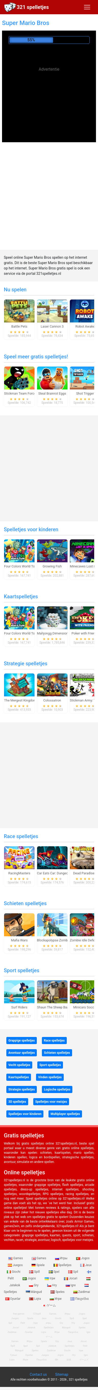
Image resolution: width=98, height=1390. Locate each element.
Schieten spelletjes (25, 903)
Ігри (50, 1278)
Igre (71, 1285)
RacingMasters (19, 873)
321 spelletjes (33, 7)
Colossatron (52, 700)
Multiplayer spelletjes (65, 1114)
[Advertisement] (49, 112)
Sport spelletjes (21, 970)
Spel (54, 1272)
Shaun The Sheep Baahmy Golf (59, 1007)
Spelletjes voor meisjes (51, 1101)
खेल (56, 1359)
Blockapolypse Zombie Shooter (60, 940)
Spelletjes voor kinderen (31, 529)
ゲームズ (84, 1359)
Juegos (15, 1265)
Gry (34, 1285)
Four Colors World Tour (21, 566)
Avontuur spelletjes (21, 1053)
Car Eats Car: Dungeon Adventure (61, 873)
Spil (73, 1272)
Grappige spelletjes (21, 1040)
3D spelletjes (17, 1101)
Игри (56, 1299)
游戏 (69, 1359)
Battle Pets (19, 326)
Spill (35, 1272)
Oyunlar (29, 1332)
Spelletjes (63, 1265)
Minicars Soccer (85, 1007)
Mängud (34, 1292)
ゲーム (49, 1305)
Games (16, 1258)
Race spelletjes (21, 836)
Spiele (38, 1265)
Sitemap (61, 1374)
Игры (61, 1258)
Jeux (86, 1265)
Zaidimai (81, 1292)
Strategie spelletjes (25, 663)
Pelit (23, 1323)
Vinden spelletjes (50, 1077)
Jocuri (71, 1278)
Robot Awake (85, 326)
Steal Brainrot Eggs (52, 393)
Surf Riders (19, 1007)
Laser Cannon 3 (52, 326)
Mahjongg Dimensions (53, 633)
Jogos (82, 1258)
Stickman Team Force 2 (21, 393)
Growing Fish (52, 566)
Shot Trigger (85, 393)
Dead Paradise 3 (85, 873)
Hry (52, 1285)
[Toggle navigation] (87, 7)
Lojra (35, 1299)
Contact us (38, 1374)
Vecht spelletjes (19, 1065)
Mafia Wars (19, 940)
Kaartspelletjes (21, 596)
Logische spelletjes (57, 1089)
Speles (58, 1292)
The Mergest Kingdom (20, 700)
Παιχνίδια (79, 1299)
